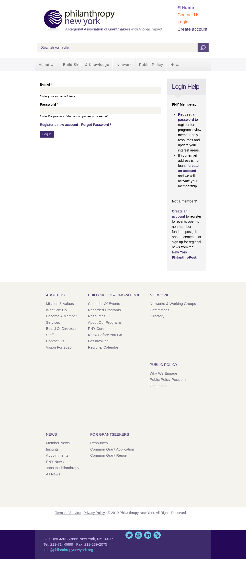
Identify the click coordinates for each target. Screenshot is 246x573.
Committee (159, 386)
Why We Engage (163, 373)
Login (183, 22)
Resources (97, 316)
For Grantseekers (109, 434)
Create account (192, 29)
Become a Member (61, 316)
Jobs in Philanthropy (62, 468)
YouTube (138, 535)
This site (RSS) (157, 535)
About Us (47, 64)
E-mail (46, 84)
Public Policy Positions (168, 379)
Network (124, 64)
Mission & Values (60, 304)
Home (188, 7)
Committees (159, 310)
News (175, 64)
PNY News (55, 462)
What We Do (56, 310)
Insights (52, 449)
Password (49, 104)
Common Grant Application (112, 449)
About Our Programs (105, 322)
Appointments (57, 455)
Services (53, 322)
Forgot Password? (96, 125)
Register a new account (59, 125)
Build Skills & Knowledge (86, 64)
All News (53, 474)
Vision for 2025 (59, 347)
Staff (50, 335)
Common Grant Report (108, 455)
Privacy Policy (94, 513)
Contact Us (188, 14)
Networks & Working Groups (173, 304)
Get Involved (98, 341)
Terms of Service (68, 513)
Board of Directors (61, 328)
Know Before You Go (105, 335)
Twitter (129, 535)
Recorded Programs (104, 310)
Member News (58, 443)
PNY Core (96, 328)
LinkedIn (147, 535)
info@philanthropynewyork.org (68, 550)
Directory (157, 316)
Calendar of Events (104, 304)
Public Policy (151, 64)
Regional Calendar (103, 347)
